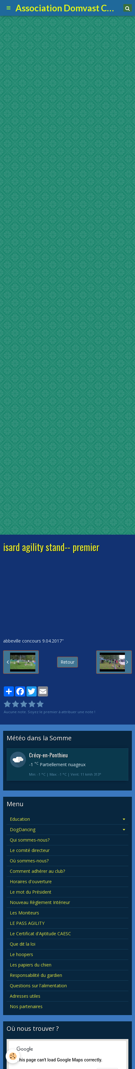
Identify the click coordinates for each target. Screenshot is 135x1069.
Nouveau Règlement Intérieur (40, 902)
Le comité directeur (30, 850)
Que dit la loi (22, 944)
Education (20, 819)
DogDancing (22, 829)
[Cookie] (13, 1056)
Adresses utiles (25, 996)
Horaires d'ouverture (31, 881)
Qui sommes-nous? (30, 840)
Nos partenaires (26, 1006)
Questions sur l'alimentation (38, 986)
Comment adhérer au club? (37, 871)
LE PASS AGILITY (27, 923)
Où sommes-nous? (29, 861)
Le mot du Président (30, 892)
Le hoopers (21, 954)
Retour (67, 662)
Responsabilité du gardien (36, 975)
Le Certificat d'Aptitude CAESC (40, 934)
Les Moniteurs (24, 913)
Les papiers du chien (30, 965)
